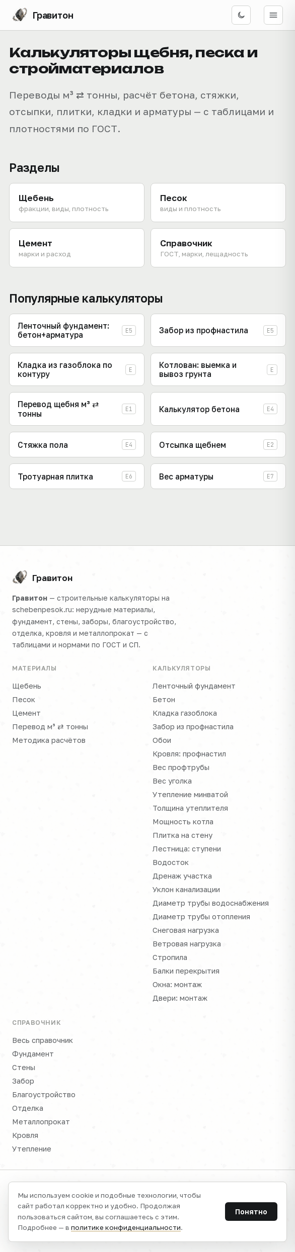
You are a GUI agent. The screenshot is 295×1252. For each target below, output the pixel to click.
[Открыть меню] (273, 15)
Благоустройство (44, 1094)
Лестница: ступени (187, 848)
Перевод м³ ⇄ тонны (50, 726)
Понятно (251, 1211)
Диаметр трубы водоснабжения (211, 903)
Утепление (31, 1148)
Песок (23, 699)
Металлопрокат (41, 1121)
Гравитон (42, 577)
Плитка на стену (182, 835)
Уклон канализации (186, 889)
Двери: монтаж (180, 998)
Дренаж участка (182, 876)
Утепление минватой (190, 794)
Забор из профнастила (193, 726)
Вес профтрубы (181, 767)
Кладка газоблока (185, 713)
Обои (162, 740)
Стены (23, 1067)
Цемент (26, 713)
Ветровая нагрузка (187, 943)
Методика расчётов (49, 740)
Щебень (26, 686)
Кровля (25, 1135)
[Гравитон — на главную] (42, 15)
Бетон (164, 699)
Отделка (27, 1108)
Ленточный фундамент (194, 686)
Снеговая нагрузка (186, 930)
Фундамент (33, 1053)
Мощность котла (183, 821)
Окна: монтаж (177, 984)
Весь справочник (42, 1040)
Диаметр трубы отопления (201, 916)
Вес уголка (172, 781)
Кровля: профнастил (189, 753)
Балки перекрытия (186, 971)
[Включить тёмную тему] (241, 15)
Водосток (171, 862)
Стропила (170, 957)
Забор (23, 1081)
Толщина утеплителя (190, 808)
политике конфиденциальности (126, 1227)
